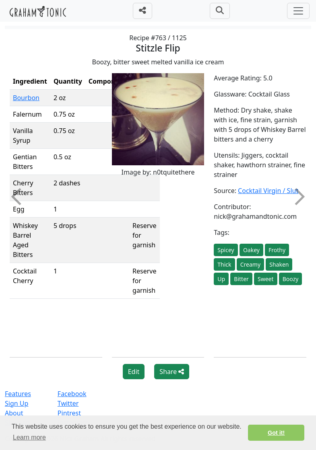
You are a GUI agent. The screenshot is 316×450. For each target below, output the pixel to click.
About (14, 413)
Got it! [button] (276, 432)
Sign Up (16, 403)
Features (18, 393)
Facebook (72, 393)
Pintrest (69, 413)
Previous (19, 196)
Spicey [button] (225, 250)
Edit (134, 371)
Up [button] (221, 279)
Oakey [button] (251, 250)
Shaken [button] (279, 264)
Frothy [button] (276, 250)
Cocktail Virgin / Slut (268, 190)
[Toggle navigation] (298, 11)
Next (296, 196)
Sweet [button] (266, 279)
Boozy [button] (291, 279)
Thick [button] (224, 264)
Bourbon (26, 97)
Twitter (68, 403)
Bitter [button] (241, 279)
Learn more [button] (29, 437)
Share (171, 371)
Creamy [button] (250, 264)
